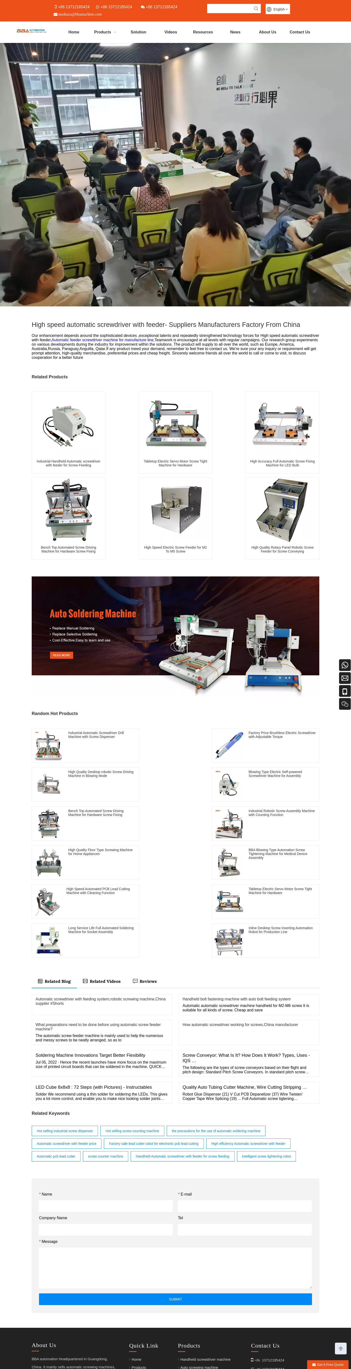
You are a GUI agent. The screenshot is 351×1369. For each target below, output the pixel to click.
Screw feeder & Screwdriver (203, 1314)
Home (136, 1281)
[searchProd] (229, 8)
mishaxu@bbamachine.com (273, 1307)
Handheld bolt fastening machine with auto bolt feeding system (237, 921)
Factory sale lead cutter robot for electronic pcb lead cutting (153, 1066)
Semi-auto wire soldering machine (207, 1306)
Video (136, 1314)
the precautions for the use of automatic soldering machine (216, 1053)
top (340, 1348)
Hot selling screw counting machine (132, 1053)
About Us (139, 1306)
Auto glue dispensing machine (204, 1322)
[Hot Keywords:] (256, 8)
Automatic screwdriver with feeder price (66, 1066)
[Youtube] (35, 1315)
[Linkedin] (45, 1315)
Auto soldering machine (199, 1298)
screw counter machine (105, 1078)
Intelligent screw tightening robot (266, 1078)
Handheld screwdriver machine (205, 1281)
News (136, 1330)
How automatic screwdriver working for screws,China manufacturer (240, 947)
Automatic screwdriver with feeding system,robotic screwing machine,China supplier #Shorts (101, 923)
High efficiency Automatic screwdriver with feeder (248, 1066)
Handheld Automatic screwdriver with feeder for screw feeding (182, 1078)
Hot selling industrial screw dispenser (65, 1053)
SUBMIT (175, 1221)
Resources (140, 1322)
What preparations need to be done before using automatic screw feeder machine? (98, 949)
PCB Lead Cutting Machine (202, 1330)
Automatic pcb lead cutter (56, 1078)
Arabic (185, 1338)
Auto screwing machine (199, 1290)
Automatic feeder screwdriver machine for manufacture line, (103, 340)
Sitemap (184, 1362)
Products (139, 1290)
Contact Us (141, 1338)
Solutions (139, 1298)
